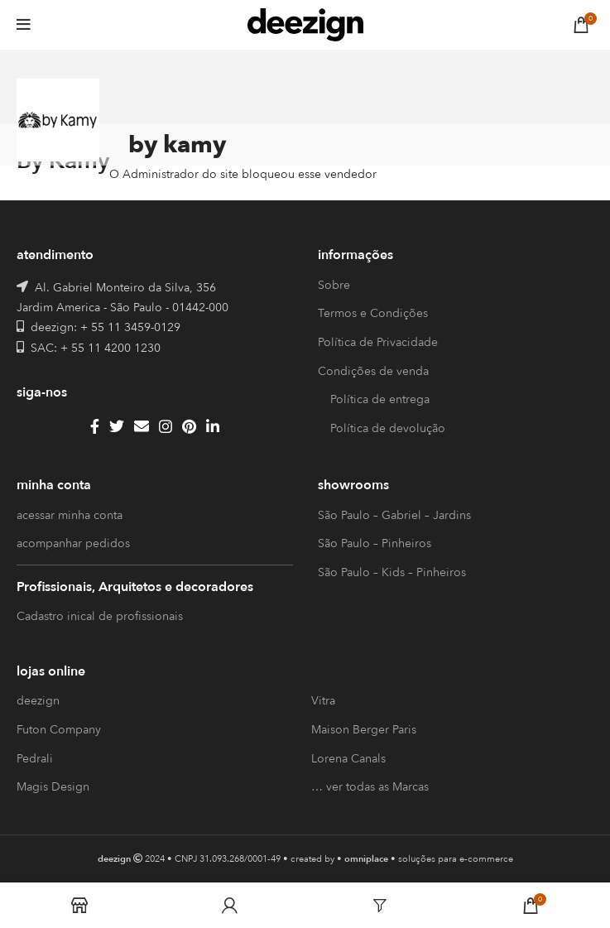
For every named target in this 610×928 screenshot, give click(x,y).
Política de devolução (387, 428)
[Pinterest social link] (189, 426)
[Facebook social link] (94, 426)
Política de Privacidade (378, 342)
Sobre (334, 285)
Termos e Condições (373, 313)
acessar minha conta (69, 515)
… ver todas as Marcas (370, 787)
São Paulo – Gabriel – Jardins (394, 515)
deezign (38, 701)
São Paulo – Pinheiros (374, 543)
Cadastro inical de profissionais (100, 616)
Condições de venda (373, 371)
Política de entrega (380, 399)
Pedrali (35, 759)
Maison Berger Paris (363, 730)
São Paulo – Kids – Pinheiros (392, 572)
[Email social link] (141, 426)
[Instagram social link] (165, 426)
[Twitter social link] (116, 426)
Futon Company (59, 730)
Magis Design (53, 787)
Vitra (323, 701)
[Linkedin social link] (212, 426)
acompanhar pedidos (73, 543)
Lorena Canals (348, 759)
